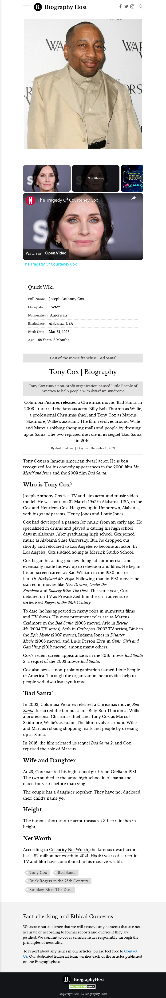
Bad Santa (66, 873)
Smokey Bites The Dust (50, 890)
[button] (140, 7)
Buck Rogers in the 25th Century (58, 881)
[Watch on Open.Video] (46, 253)
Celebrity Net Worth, (69, 849)
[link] (30, 200)
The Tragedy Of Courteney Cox (68, 200)
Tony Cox (38, 873)
